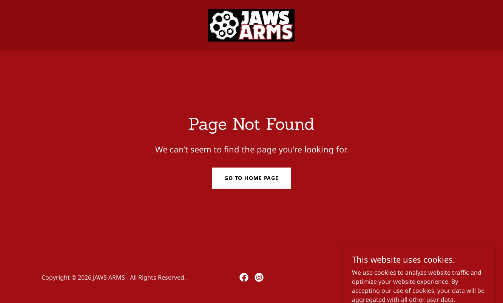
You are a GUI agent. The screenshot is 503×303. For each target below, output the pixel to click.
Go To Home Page (251, 177)
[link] (251, 24)
